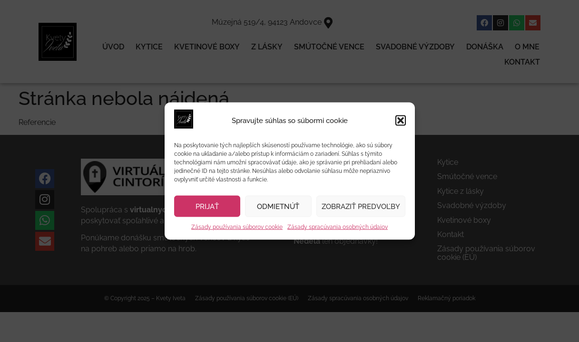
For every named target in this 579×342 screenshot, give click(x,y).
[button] (400, 120)
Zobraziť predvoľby (361, 206)
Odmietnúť (278, 206)
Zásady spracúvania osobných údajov (337, 227)
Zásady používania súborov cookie (237, 227)
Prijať (207, 206)
